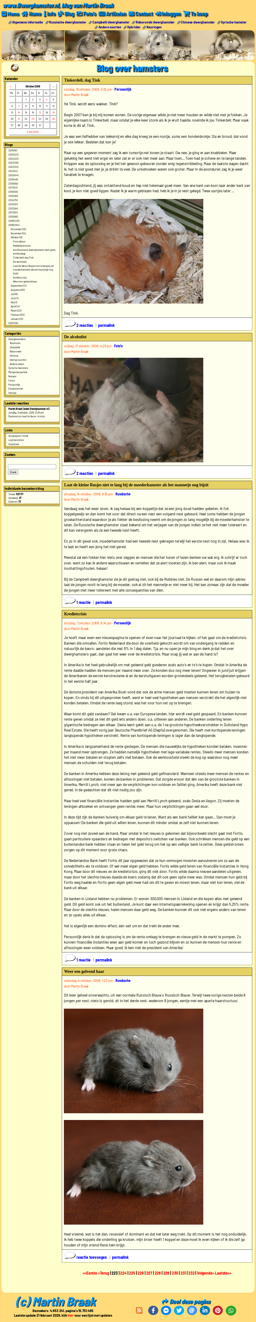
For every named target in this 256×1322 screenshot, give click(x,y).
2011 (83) (12, 212)
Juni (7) (14, 297)
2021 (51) (12, 170)
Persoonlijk (14, 384)
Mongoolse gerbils (17, 372)
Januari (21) (17, 318)
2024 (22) (13, 158)
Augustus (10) (18, 289)
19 (53, 112)
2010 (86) (13, 216)
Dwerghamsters (17, 338)
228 (158, 1272)
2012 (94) (13, 208)
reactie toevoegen (86, 1257)
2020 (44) (13, 174)
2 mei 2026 (32, 131)
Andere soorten (109, 26)
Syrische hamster (233, 22)
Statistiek (13, 444)
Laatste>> (223, 1272)
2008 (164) (13, 224)
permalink (106, 325)
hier (70, 1315)
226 (141, 1272)
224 (123, 1272)
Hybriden (134, 26)
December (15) (18, 228)
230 (175, 1272)
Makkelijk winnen (22, 245)
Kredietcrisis (20, 277)
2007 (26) (13, 322)
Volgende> (206, 1272)
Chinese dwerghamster (198, 22)
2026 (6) (12, 150)
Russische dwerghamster (67, 22)
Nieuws (12, 376)
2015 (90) (13, 195)
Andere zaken (17, 363)
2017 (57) (12, 187)
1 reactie (77, 602)
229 (166, 1272)
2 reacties (79, 325)
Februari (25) (17, 314)
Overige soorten (18, 359)
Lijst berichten (16, 439)
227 (149, 1272)
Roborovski (15, 351)
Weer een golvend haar (25, 281)
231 (183, 1272)
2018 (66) (13, 183)
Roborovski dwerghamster (155, 22)
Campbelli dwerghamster (110, 22)
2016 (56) (13, 191)
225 (132, 1272)
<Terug (104, 1272)
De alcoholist (20, 261)
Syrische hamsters (18, 367)
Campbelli (15, 347)
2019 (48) (13, 179)
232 (191, 1272)
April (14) (15, 306)
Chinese (14, 355)
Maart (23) (16, 310)
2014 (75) (13, 199)
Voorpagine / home (18, 435)
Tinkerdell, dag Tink (23, 257)
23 (33, 118)
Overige (12, 392)
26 (53, 118)
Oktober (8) (16, 237)
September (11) (18, 285)
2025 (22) (13, 154)
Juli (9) (14, 293)
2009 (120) (13, 220)
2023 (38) (13, 162)
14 (19, 112)
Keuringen (154, 26)
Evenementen (15, 388)
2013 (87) (13, 203)
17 (40, 112)
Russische (15, 343)
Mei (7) (14, 302)
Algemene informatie (27, 22)
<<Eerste (90, 1272)
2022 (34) (13, 166)
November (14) (18, 233)
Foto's (11, 380)
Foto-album (19, 241)
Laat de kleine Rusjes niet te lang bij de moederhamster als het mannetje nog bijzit (33, 269)
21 (19, 118)
